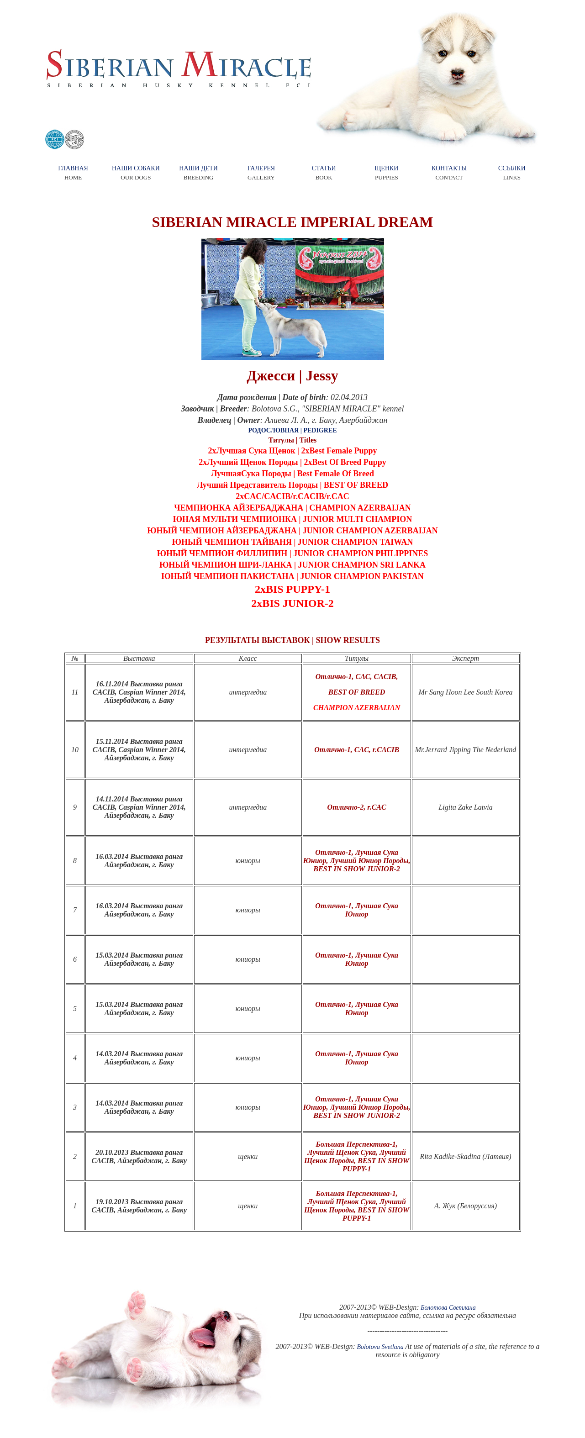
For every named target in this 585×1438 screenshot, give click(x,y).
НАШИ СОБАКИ (136, 168)
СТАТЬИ (324, 168)
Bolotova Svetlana (380, 1346)
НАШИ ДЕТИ (198, 168)
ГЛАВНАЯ (73, 168)
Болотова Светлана (448, 1307)
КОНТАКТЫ (449, 168)
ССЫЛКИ (512, 168)
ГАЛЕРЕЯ (261, 168)
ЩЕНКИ (386, 168)
